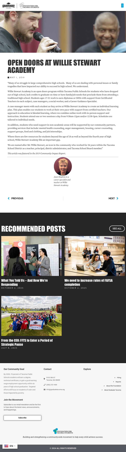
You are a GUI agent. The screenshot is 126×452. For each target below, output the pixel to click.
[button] (122, 5)
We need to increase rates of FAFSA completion (88, 282)
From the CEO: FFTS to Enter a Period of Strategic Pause (27, 342)
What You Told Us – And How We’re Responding (24, 282)
